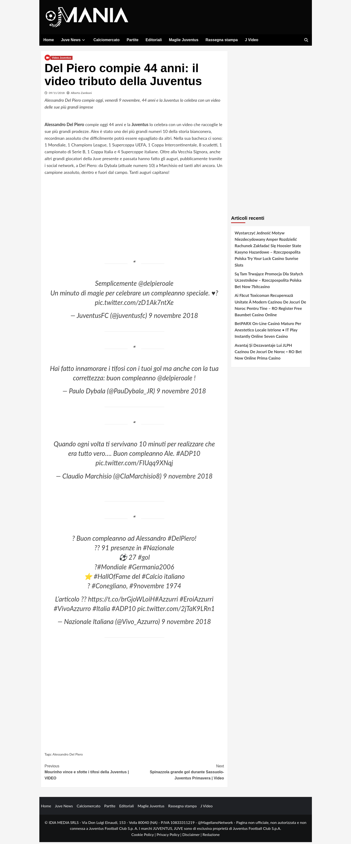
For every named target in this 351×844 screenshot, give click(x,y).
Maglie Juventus (183, 40)
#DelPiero (181, 540)
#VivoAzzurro (72, 610)
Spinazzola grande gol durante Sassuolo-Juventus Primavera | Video (179, 773)
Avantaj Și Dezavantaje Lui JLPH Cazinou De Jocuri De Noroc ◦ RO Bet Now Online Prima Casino (268, 353)
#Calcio (152, 578)
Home (48, 40)
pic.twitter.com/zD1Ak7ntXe (134, 304)
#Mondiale (112, 568)
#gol (144, 559)
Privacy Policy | (169, 836)
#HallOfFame (112, 578)
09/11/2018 (57, 94)
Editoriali (154, 40)
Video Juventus (61, 59)
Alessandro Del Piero (68, 756)
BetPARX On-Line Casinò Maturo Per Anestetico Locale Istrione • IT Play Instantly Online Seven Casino (268, 332)
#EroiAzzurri (197, 601)
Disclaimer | (192, 836)
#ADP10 (188, 455)
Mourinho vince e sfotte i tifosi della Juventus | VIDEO (89, 773)
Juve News (73, 40)
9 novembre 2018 (173, 317)
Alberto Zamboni (81, 94)
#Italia (101, 610)
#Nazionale (158, 549)
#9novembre (146, 588)
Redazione (210, 836)
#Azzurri (166, 601)
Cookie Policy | (144, 836)
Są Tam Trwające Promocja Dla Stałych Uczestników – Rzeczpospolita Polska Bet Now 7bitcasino (269, 282)
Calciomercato (106, 40)
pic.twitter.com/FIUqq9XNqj (134, 465)
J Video (251, 40)
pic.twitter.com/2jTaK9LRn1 (176, 610)
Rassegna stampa (221, 40)
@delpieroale (155, 285)
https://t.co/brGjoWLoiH (121, 601)
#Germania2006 (151, 568)
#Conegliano (109, 588)
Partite (132, 40)
